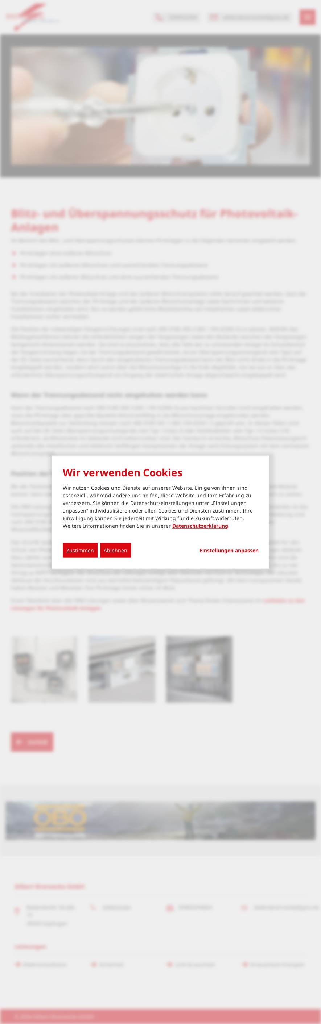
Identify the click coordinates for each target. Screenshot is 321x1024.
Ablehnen (115, 550)
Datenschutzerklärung (200, 525)
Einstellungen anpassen (229, 550)
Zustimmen (80, 550)
